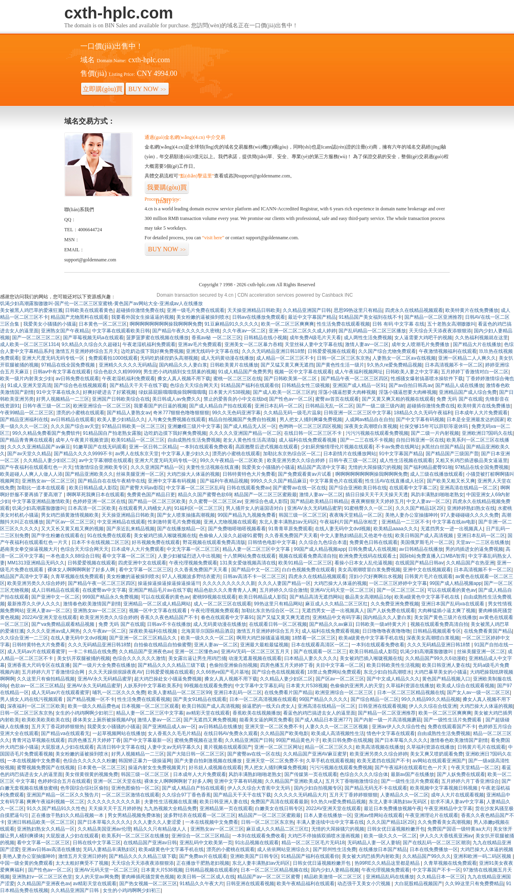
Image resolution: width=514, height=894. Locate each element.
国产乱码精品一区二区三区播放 (372, 331)
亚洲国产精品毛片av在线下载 (160, 590)
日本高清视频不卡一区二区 (454, 365)
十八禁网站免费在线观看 (249, 556)
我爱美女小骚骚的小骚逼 (49, 324)
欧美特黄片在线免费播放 (471, 310)
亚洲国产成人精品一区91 (359, 385)
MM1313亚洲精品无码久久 (36, 563)
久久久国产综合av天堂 (75, 426)
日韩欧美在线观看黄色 (89, 310)
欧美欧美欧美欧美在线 (46, 720)
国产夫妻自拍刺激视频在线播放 (208, 761)
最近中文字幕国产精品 (312, 317)
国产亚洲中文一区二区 (55, 597)
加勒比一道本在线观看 (41, 488)
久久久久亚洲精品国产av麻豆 (38, 447)
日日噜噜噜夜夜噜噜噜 (386, 631)
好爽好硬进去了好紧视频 (109, 392)
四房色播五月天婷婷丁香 (286, 665)
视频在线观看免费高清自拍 (308, 556)
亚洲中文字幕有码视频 (172, 481)
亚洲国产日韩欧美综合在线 (121, 399)
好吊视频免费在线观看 (156, 542)
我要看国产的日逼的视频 (160, 406)
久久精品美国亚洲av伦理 (104, 829)
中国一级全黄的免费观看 (26, 863)
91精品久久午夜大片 (201, 883)
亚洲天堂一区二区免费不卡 (274, 726)
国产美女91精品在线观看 (199, 699)
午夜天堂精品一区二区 (475, 767)
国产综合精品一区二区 (375, 699)
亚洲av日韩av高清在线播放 (51, 849)
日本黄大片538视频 (229, 392)
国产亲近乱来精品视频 (130, 529)
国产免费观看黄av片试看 (305, 474)
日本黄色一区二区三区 (103, 324)
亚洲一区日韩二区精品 (153, 447)
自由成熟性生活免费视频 (193, 440)
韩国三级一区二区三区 (303, 515)
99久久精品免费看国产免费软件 (46, 433)
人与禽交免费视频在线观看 (177, 419)
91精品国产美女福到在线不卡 (370, 317)
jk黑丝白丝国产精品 (443, 447)
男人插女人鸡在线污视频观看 (32, 699)
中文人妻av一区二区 (428, 501)
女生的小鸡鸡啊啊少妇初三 (84, 713)
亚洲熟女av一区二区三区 (48, 481)
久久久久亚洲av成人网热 (53, 631)
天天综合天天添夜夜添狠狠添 (440, 331)
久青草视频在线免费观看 (77, 576)
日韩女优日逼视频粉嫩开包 (396, 829)
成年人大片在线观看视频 (457, 795)
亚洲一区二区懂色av (196, 651)
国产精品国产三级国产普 (452, 453)
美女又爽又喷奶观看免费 (436, 754)
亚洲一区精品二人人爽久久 (467, 358)
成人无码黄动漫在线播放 (227, 358)
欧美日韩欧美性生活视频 (393, 665)
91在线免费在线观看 (109, 535)
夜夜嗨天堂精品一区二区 (355, 515)
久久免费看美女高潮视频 (444, 822)
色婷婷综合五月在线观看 (64, 781)
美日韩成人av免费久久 (176, 399)
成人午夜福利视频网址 (359, 372)
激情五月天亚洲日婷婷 (82, 856)
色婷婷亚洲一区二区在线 (99, 501)
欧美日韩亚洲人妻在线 (446, 665)
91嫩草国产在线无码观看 (99, 447)
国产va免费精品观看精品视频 (63, 624)
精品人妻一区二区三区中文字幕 (256, 549)
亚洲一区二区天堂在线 (117, 781)
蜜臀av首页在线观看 (337, 399)
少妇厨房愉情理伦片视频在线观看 (337, 447)
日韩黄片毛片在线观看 (428, 576)
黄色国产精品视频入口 (446, 679)
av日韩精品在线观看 (72, 419)
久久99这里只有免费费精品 (474, 883)
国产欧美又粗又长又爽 (451, 481)
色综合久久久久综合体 (364, 774)
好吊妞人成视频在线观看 (215, 767)
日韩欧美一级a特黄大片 (381, 624)
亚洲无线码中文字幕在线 (212, 351)
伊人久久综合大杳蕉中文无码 (259, 788)
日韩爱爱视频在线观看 (332, 351)
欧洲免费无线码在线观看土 (368, 556)
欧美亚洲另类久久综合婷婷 (296, 460)
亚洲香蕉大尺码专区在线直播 (38, 665)
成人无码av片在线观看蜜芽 (36, 651)
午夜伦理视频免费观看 (193, 563)
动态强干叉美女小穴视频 (364, 883)
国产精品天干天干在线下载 (138, 385)
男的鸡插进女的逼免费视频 (474, 549)
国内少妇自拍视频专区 (318, 788)
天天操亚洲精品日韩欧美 (253, 310)
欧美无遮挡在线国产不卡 (383, 761)
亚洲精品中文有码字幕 (336, 617)
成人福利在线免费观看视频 (308, 440)
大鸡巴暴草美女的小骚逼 (440, 672)
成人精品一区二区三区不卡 (285, 358)
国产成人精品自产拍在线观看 (220, 406)
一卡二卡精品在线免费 (92, 651)
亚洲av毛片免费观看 (200, 344)
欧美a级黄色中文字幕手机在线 (427, 597)
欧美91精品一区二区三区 (138, 440)
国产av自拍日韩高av (410, 385)
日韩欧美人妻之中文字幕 (412, 372)
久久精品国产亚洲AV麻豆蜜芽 (315, 754)
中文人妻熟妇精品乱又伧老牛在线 (356, 535)
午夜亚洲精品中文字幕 (448, 808)
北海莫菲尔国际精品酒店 (207, 631)
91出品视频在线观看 (257, 842)
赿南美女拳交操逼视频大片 (29, 549)
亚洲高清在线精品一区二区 (469, 488)
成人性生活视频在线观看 (405, 460)
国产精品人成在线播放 (459, 385)
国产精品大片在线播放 (477, 344)
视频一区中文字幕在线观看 (303, 372)
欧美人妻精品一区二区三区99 (179, 692)
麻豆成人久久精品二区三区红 (336, 604)
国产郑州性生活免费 (334, 849)
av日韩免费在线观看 (77, 378)
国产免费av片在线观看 (203, 856)
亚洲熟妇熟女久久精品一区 (46, 829)
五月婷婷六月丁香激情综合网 (54, 672)
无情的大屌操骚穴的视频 (374, 467)
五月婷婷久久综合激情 (283, 590)
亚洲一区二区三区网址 (278, 747)
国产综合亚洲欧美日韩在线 (358, 488)
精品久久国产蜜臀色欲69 (204, 494)
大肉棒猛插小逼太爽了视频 (446, 610)
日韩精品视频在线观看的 (211, 870)
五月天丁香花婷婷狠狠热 (57, 726)
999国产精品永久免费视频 (110, 597)
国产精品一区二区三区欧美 (157, 501)
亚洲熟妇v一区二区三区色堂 (42, 877)
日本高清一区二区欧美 (92, 508)
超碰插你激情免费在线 (140, 310)
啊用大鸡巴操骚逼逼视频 (263, 638)
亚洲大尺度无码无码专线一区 (54, 358)
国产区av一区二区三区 (70, 522)
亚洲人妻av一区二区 (48, 610)
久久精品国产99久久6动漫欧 (435, 658)
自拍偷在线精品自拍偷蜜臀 (163, 645)
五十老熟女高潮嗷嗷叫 (451, 324)
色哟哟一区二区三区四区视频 (310, 426)
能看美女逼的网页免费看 (265, 720)
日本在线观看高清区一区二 (320, 645)
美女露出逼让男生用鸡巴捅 (197, 658)
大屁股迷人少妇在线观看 (67, 747)
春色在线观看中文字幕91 (227, 617)
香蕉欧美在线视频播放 (257, 713)
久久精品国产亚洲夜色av (145, 651)
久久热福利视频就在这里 (481, 337)
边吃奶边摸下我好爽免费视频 (152, 351)
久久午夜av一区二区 (244, 331)
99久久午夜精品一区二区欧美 (232, 460)
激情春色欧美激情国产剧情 (92, 604)
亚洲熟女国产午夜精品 (65, 331)
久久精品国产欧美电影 (284, 733)
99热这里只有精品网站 (278, 604)
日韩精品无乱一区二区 (329, 406)
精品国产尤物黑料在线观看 (79, 317)
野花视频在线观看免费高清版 (214, 542)
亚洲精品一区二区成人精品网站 (157, 604)
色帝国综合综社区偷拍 (84, 788)
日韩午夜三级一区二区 (46, 406)
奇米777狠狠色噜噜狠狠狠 (181, 412)
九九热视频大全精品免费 (170, 808)
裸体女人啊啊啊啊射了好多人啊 (81, 569)
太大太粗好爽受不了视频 (81, 863)
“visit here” (213, 237)
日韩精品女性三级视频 (305, 385)
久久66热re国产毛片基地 (222, 672)
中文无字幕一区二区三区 (193, 549)
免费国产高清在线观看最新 (279, 801)
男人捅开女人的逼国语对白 (255, 508)
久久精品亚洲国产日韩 (307, 310)
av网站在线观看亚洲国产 (439, 761)
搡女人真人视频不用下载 (183, 378)
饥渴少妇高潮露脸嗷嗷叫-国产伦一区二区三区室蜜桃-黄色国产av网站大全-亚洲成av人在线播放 (101, 303)
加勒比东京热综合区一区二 (292, 453)
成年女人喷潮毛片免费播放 (421, 344)
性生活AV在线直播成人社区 (394, 481)
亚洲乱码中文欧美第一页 (206, 842)
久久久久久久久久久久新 (228, 583)
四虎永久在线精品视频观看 (414, 310)
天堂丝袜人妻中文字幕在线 (314, 344)
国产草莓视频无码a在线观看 (93, 337)
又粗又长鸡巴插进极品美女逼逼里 (471, 460)
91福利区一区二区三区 (198, 508)
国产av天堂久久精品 (29, 453)
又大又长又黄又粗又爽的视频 (72, 529)
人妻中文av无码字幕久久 (174, 747)
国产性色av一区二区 (291, 399)
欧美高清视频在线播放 (380, 747)
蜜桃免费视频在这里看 (198, 740)
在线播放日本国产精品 (383, 849)
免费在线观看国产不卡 (452, 726)
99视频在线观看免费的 (208, 685)
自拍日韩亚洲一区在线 (420, 440)
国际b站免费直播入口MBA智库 (433, 556)
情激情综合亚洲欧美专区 (101, 467)
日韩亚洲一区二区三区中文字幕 (357, 412)
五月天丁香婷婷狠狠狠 (353, 795)
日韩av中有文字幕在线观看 (62, 372)
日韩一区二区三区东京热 (343, 358)
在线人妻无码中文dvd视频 (343, 529)
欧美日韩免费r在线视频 (347, 740)
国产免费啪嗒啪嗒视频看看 (237, 529)
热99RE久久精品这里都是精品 (388, 863)
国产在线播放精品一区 (181, 529)
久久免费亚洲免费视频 (395, 604)
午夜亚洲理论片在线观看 (431, 815)
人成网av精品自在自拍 (369, 419)
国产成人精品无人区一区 (249, 426)
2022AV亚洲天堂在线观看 (49, 617)
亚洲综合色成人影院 (266, 501)
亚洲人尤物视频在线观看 (230, 522)
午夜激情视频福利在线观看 (448, 351)
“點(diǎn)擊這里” (196, 176)
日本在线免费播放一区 (434, 849)
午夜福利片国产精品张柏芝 (349, 522)
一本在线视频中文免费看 (33, 761)
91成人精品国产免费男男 (244, 372)
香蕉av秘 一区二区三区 (216, 337)
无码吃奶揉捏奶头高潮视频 (169, 358)
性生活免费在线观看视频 (343, 324)
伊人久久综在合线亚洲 (433, 706)
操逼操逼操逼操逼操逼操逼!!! (169, 583)
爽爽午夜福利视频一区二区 (55, 801)
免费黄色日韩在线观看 (373, 542)
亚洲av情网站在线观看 (378, 815)
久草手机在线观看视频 (330, 761)
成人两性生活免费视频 (368, 337)
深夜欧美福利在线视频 (153, 631)
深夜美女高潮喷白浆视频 (370, 426)
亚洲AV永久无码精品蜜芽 (314, 508)
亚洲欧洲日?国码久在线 (487, 433)
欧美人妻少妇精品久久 (121, 419)
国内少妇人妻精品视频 (335, 870)
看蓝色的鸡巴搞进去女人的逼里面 (319, 713)
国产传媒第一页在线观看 (310, 774)
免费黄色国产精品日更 (151, 494)
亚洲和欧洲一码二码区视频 (482, 856)
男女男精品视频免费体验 (134, 815)
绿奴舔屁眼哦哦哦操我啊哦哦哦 (172, 392)
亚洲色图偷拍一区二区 (135, 788)
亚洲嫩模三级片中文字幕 (193, 426)
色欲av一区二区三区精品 (37, 685)
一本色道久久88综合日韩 (72, 556)
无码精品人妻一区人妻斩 (373, 842)
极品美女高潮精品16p (368, 597)
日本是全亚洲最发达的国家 (475, 419)
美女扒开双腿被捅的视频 (83, 658)
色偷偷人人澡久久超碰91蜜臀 (230, 535)
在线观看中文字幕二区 (413, 488)
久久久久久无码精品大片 (300, 795)
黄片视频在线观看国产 (228, 747)
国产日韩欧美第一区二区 (291, 378)
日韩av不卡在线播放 (169, 624)
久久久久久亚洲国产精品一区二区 (245, 433)
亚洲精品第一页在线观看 (226, 808)
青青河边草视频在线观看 (38, 740)
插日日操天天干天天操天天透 (376, 494)
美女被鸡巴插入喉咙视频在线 (165, 535)
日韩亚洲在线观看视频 (382, 706)
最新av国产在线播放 (412, 774)
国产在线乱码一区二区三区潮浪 (436, 842)
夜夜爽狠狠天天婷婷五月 (377, 501)
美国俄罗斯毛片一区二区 (426, 542)
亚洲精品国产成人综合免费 (468, 392)
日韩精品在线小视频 (265, 337)
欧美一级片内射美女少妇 (26, 378)
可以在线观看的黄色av (451, 590)
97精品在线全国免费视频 (68, 365)
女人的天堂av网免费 (97, 877)
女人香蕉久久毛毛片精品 (174, 733)
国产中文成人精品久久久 (393, 679)
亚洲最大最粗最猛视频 (264, 645)
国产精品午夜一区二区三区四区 (354, 378)
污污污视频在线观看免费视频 (377, 433)
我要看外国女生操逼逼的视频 (142, 317)
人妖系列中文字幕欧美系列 (152, 685)
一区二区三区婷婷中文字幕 (398, 583)
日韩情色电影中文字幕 (272, 542)
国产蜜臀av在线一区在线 (299, 488)
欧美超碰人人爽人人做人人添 (31, 474)
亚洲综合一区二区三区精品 (200, 836)
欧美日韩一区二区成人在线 (206, 877)
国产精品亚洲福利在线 (24, 419)
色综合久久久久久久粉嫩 (89, 761)
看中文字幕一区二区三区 (128, 556)
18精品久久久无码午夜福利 (423, 412)
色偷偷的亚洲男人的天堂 (356, 685)
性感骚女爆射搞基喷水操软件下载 (427, 378)
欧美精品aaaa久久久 (395, 529)
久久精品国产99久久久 (426, 856)
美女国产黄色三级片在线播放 (445, 617)
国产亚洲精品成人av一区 (169, 726)
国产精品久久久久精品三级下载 (172, 665)
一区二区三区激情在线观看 (130, 795)
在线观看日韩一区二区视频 (278, 624)
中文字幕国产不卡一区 (436, 870)
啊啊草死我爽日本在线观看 (95, 494)
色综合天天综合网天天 (194, 385)
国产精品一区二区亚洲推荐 (433, 317)
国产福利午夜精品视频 (224, 481)
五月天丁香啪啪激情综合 (351, 781)
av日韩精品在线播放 (421, 549)
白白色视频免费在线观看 (308, 569)
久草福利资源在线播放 (410, 685)
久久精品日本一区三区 (441, 877)
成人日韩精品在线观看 (55, 590)
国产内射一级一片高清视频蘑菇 (387, 720)
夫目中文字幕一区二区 (340, 665)
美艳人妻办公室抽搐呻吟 (411, 515)
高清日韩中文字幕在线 (121, 747)
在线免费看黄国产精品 (488, 631)
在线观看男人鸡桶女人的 (144, 508)
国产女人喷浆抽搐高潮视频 (186, 515)
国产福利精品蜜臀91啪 (428, 467)
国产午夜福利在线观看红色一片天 (36, 467)
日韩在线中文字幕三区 (97, 842)
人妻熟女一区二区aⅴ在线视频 (404, 358)
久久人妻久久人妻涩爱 (157, 822)
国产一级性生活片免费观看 (453, 720)
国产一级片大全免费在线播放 (104, 665)
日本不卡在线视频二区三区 (100, 542)
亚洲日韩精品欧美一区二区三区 (41, 822)
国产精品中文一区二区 (255, 569)
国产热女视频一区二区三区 (148, 883)
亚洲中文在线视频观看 (427, 569)
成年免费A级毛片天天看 (315, 337)
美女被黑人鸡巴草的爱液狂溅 (31, 310)
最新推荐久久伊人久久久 (33, 604)
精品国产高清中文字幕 (321, 467)
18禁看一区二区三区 (314, 638)
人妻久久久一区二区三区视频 (337, 726)
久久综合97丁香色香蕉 (186, 795)
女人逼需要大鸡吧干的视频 (423, 337)
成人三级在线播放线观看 (436, 474)
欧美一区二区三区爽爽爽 (287, 324)
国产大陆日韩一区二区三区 (195, 754)
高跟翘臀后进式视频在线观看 (266, 447)
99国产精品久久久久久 (323, 699)
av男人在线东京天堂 (137, 453)
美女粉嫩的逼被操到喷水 (202, 317)
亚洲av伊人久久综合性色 (398, 726)
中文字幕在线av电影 (454, 522)
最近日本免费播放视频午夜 (393, 808)
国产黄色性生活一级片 (340, 365)
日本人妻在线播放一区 (328, 815)
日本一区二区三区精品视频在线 (411, 692)
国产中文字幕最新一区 (147, 740)
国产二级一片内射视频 (435, 433)
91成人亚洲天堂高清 (29, 385)
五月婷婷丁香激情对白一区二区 (474, 372)
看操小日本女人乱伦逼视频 (363, 563)
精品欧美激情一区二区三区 (333, 877)
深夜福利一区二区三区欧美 (36, 706)
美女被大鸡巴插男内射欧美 (371, 856)
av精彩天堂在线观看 (208, 713)
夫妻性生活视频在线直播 (212, 467)
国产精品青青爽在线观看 (26, 440)
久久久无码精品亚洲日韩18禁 (273, 351)
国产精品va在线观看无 (65, 733)
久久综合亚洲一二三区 (24, 638)
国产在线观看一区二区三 (320, 651)
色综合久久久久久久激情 (138, 658)
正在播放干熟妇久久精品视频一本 (68, 815)
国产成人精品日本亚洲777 (323, 720)
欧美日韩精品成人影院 (93, 488)
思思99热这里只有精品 (358, 310)
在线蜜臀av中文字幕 (104, 590)
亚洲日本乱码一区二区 (279, 406)
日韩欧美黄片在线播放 (234, 365)
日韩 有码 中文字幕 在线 (398, 324)
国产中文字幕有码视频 (420, 419)
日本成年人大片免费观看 (481, 412)
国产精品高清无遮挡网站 (316, 597)
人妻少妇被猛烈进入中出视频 (189, 556)
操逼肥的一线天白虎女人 (268, 706)
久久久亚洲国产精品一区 (157, 467)
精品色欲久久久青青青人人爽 (225, 590)
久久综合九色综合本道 (323, 542)
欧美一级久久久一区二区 (207, 638)
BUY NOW (147, 89)
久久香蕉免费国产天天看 (291, 535)
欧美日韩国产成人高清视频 (424, 535)
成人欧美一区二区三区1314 (29, 344)
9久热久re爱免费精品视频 (394, 365)
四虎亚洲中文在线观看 (142, 563)
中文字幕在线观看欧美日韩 (121, 331)
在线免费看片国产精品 (288, 692)
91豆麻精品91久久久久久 (231, 324)
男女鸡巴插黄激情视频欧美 (70, 515)
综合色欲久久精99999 (117, 372)
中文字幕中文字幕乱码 (259, 685)
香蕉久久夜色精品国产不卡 (169, 617)
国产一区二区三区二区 (36, 337)
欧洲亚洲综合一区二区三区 (102, 406)
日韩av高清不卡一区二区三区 (254, 576)
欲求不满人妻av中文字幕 (457, 801)
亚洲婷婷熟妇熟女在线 (471, 508)
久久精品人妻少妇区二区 (49, 460)
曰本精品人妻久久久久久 (310, 658)
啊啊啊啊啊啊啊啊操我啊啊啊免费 (166, 324)
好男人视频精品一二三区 (62, 399)
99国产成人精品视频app (320, 549)
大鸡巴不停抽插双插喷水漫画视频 (324, 836)
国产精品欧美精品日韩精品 (319, 501)
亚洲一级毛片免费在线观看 (195, 310)
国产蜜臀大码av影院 (142, 488)
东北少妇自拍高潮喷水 (387, 672)
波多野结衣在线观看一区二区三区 (199, 815)
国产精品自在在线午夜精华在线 (111, 481)
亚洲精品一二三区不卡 (405, 522)
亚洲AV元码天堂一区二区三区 (342, 590)
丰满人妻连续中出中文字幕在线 (330, 822)
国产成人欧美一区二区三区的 (284, 392)
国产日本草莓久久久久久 (401, 740)
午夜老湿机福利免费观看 (148, 344)
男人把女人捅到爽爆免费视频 (310, 419)
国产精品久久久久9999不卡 (83, 453)
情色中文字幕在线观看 (391, 733)
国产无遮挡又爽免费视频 (210, 720)
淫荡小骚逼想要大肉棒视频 (347, 392)
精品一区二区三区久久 (329, 747)
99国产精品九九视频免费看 (247, 515)
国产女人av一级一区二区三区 (478, 692)
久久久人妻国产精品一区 (284, 583)
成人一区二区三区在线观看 (222, 604)
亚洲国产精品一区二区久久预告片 (63, 795)
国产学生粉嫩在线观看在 (57, 535)
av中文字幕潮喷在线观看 (105, 460)
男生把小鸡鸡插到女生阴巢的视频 (179, 372)
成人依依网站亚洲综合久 (283, 849)
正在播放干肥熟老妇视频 (202, 863)
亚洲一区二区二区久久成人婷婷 (302, 331)
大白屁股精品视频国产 (418, 883)
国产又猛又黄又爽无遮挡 (287, 365)
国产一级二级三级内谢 (380, 406)
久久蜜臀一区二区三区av (215, 501)
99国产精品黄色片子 (298, 740)
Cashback (332, 295)
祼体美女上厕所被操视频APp (104, 720)
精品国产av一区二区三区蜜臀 (269, 877)
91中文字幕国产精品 (401, 453)
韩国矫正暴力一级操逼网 (144, 761)
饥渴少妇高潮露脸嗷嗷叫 (38, 508)
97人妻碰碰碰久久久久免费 (470, 515)
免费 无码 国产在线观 (459, 399)
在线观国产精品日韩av (419, 563)
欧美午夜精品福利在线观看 (306, 883)
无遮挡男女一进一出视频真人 (451, 529)
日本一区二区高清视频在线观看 (263, 699)
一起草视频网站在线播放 (118, 733)
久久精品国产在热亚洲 (470, 563)
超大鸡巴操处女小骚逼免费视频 (168, 679)
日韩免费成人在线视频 (372, 549)
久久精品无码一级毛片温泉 (292, 412)
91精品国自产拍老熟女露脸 (112, 433)
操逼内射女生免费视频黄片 (157, 767)
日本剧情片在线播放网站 (349, 453)
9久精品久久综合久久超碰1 (90, 344)
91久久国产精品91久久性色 (56, 808)
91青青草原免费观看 (290, 529)
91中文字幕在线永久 (58, 392)
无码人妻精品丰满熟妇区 (109, 849)
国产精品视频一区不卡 (91, 699)
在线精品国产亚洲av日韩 (150, 842)
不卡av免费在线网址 (397, 447)
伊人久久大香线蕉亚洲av (446, 836)
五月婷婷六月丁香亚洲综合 (470, 781)
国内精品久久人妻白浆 (183, 365)
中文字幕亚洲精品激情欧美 (41, 501)
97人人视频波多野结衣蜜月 (191, 576)
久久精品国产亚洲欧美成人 (294, 781)
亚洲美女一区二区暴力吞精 (253, 344)
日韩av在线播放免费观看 (259, 317)
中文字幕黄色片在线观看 (336, 481)
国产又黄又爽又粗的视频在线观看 (398, 399)
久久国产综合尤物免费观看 (387, 351)
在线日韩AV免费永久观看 (231, 733)
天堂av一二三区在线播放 (482, 542)
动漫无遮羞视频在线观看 (254, 658)
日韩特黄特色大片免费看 (248, 474)
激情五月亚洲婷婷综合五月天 (86, 351)
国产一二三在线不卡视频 (366, 440)
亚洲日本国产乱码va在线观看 (453, 604)
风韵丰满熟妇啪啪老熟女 (437, 494)
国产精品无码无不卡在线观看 (376, 788)
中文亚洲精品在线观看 (121, 522)
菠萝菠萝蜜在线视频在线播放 (157, 337)
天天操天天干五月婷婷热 (114, 808)
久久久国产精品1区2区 (420, 508)
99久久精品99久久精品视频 (430, 699)
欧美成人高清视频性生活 (337, 733)
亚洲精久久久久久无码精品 (128, 365)
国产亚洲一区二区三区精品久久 (143, 638)
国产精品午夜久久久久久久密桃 (186, 331)
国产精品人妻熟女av (129, 412)
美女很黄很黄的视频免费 (91, 774)
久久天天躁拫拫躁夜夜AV (115, 672)
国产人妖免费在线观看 (391, 610)
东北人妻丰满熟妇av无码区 (288, 522)
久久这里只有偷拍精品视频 (46, 679)
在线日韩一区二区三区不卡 (313, 433)
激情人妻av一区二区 (367, 344)
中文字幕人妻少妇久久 (185, 453)
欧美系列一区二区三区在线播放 (135, 836)
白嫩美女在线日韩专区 (279, 808)
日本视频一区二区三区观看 (150, 706)
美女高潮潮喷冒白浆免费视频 (369, 569)
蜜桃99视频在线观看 (214, 597)
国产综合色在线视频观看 (80, 385)
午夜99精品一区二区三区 (26, 412)
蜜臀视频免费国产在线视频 (46, 767)
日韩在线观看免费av (248, 488)
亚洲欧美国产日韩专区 (254, 856)
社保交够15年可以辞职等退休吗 (434, 426)
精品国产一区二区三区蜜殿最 (265, 494)
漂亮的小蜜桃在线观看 (80, 412)
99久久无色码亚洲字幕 (236, 412)
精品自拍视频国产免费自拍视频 (242, 419)
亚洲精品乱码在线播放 (390, 877)
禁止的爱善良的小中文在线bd (235, 399)
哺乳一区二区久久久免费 (118, 692)
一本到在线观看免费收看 (206, 447)
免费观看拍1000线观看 (113, 358)
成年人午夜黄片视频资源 (81, 440)
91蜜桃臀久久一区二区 (368, 508)
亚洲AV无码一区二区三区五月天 (256, 651)
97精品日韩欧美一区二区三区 (133, 426)
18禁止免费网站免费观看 (334, 672)
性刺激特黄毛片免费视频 (174, 522)
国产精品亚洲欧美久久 (89, 474)
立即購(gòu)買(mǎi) (102, 91)
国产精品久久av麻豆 (331, 624)
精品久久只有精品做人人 (160, 829)
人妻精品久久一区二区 (404, 795)
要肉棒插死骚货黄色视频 (147, 877)
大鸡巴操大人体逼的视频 (193, 474)
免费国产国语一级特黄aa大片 (458, 829)
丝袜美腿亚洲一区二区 (140, 474)
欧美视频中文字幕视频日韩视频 (444, 788)
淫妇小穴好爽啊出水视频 (375, 576)
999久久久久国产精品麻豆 (279, 481)
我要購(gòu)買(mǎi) (167, 189)
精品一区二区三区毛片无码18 (313, 842)
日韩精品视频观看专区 (437, 631)
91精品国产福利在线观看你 (250, 385)
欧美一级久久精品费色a (93, 706)
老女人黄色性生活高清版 (249, 440)
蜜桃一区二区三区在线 (237, 378)
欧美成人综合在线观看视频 (465, 685)
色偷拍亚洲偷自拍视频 (233, 665)
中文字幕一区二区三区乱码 (195, 488)
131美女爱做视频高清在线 (248, 563)
